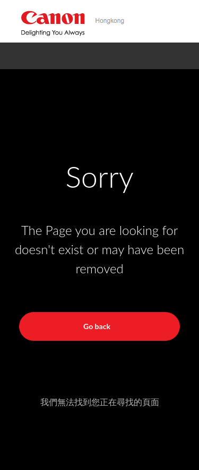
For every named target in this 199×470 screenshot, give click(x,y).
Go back (96, 326)
